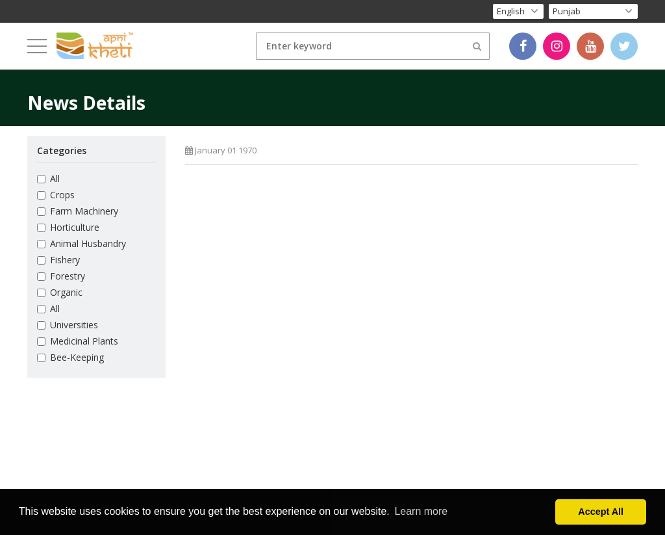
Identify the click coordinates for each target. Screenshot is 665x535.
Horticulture (68, 227)
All (48, 178)
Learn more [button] (420, 511)
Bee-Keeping (70, 357)
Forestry (61, 276)
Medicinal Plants (77, 341)
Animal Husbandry (81, 243)
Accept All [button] (600, 511)
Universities (67, 325)
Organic (59, 292)
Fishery (58, 260)
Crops (56, 195)
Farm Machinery (77, 211)
